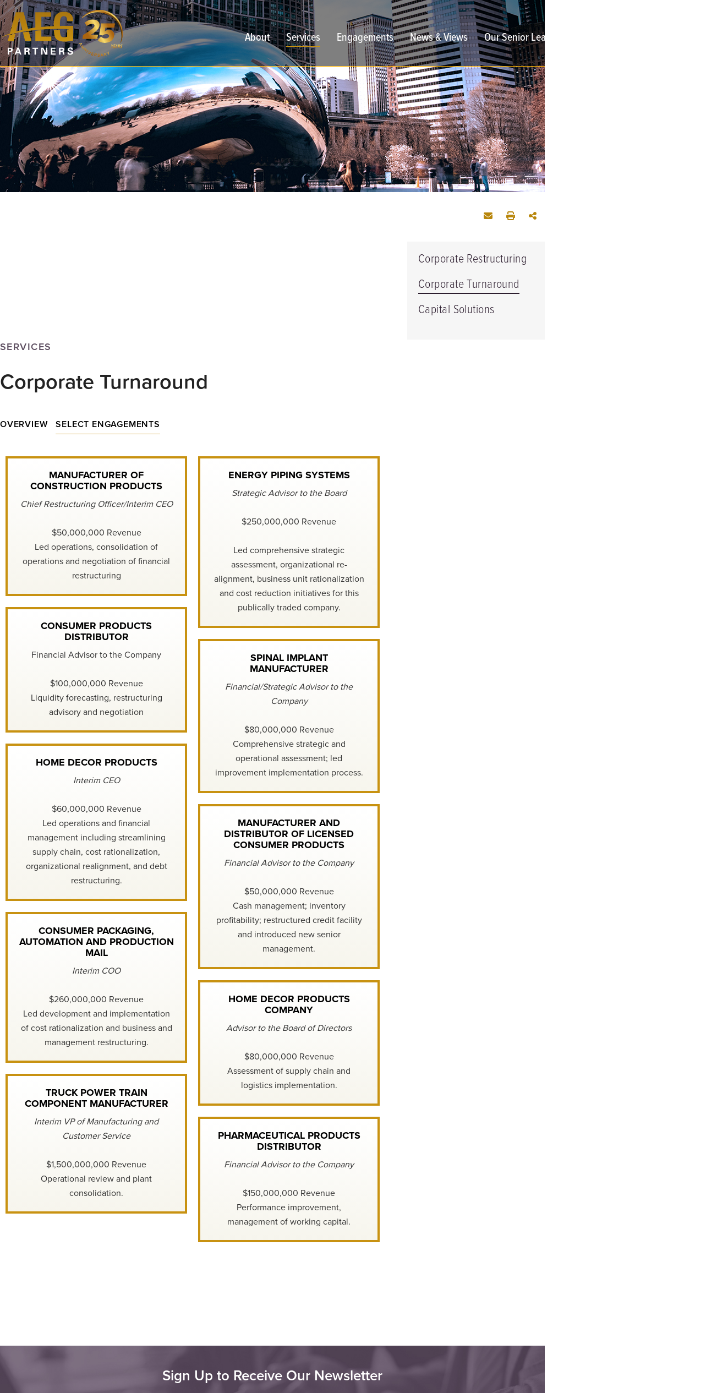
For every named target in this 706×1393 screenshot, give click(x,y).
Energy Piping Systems (289, 474)
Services (303, 38)
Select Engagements (108, 424)
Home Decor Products (96, 762)
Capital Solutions (456, 310)
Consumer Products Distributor (96, 631)
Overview (23, 424)
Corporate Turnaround (468, 285)
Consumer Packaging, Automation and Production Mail (96, 941)
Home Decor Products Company (289, 1004)
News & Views (439, 38)
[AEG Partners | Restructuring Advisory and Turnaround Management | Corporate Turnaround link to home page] (61, 33)
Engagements (365, 38)
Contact (610, 38)
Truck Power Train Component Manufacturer (96, 1098)
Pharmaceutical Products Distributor (289, 1141)
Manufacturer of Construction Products (96, 480)
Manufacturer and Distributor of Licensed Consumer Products (289, 833)
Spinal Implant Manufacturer (289, 663)
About (257, 38)
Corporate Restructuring (472, 259)
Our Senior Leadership (530, 38)
